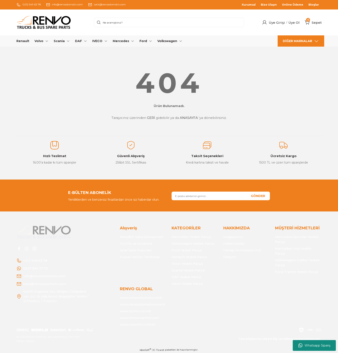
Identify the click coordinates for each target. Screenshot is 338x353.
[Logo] (52, 22)
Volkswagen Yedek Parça (193, 243)
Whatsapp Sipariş (314, 345)
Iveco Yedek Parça (187, 284)
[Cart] (307, 22)
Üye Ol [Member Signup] (294, 22)
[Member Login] (264, 22)
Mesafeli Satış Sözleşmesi (141, 237)
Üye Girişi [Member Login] (277, 22)
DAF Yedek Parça (186, 277)
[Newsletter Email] (221, 196)
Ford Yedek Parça (187, 250)
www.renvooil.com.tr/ (137, 324)
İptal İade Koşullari (136, 250)
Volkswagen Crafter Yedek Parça (297, 262)
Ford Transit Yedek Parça (296, 272)
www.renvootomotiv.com (141, 298)
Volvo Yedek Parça (187, 264)
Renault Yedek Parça (189, 257)
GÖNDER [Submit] (258, 196)
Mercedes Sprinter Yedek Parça (297, 239)
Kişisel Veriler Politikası (140, 257)
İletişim (229, 257)
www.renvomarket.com (139, 318)
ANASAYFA (189, 118)
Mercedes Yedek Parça (191, 237)
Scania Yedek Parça (188, 270)
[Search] (169, 22)
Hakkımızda (233, 243)
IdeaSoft (145, 349)
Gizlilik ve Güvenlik (136, 243)
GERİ (151, 118)
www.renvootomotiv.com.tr (143, 304)
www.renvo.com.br (135, 311)
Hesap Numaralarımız (242, 250)
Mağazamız (233, 237)
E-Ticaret (158, 349)
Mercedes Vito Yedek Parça (293, 250)
